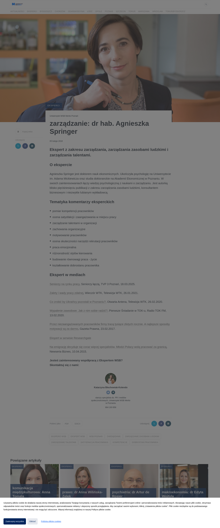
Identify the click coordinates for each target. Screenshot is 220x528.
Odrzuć (32, 521)
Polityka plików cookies (51, 521)
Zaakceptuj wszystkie (14, 521)
